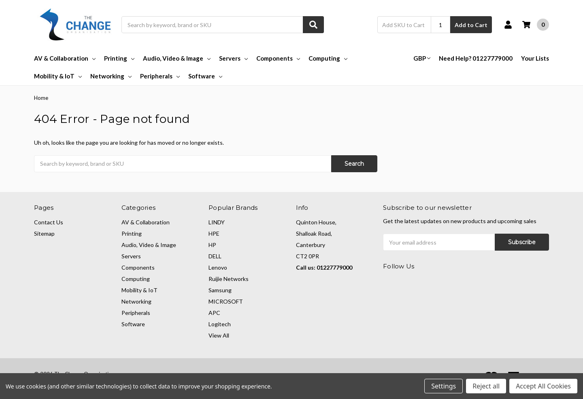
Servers (233, 58)
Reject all (486, 386)
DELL (215, 256)
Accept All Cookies (543, 386)
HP (212, 244)
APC (214, 312)
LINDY (217, 222)
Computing (328, 58)
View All (219, 335)
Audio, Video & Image (177, 58)
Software (205, 76)
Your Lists (535, 58)
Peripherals (160, 76)
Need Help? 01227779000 (476, 58)
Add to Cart (471, 24)
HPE (214, 233)
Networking (111, 76)
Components (278, 58)
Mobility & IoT (58, 76)
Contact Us (48, 222)
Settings (443, 386)
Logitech (220, 324)
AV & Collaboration (65, 58)
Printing (119, 58)
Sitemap (44, 233)
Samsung (220, 290)
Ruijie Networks (229, 278)
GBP (421, 58)
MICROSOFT (226, 301)
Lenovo (218, 267)
